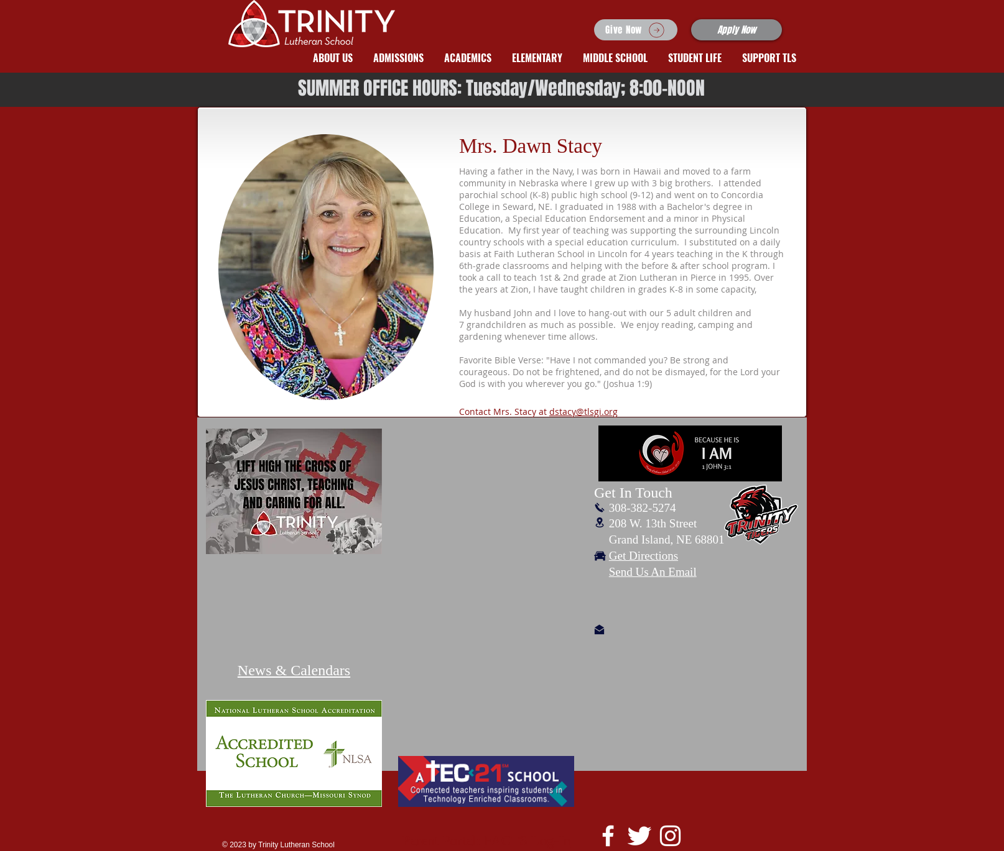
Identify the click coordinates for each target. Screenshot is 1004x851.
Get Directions (643, 555)
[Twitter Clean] (639, 836)
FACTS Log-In (527, 841)
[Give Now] (635, 29)
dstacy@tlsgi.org (583, 411)
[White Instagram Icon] (670, 836)
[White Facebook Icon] (608, 836)
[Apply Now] (736, 29)
